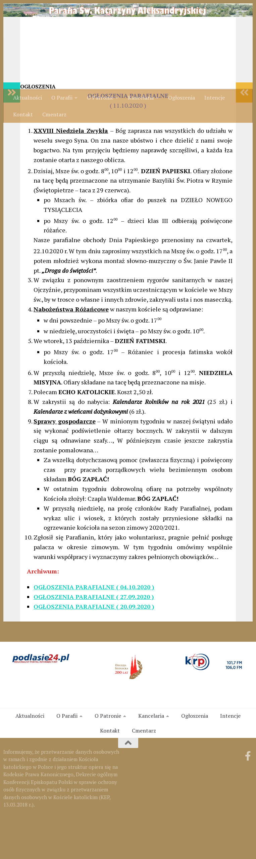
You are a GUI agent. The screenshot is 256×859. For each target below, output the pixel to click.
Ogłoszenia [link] (181, 97)
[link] (128, 41)
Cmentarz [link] (54, 114)
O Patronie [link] (100, 97)
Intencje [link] (214, 97)
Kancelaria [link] (141, 97)
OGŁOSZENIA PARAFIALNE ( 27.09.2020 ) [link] (94, 637)
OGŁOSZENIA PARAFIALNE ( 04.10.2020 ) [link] (94, 627)
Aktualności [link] (27, 97)
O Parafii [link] (61, 97)
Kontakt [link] (23, 114)
